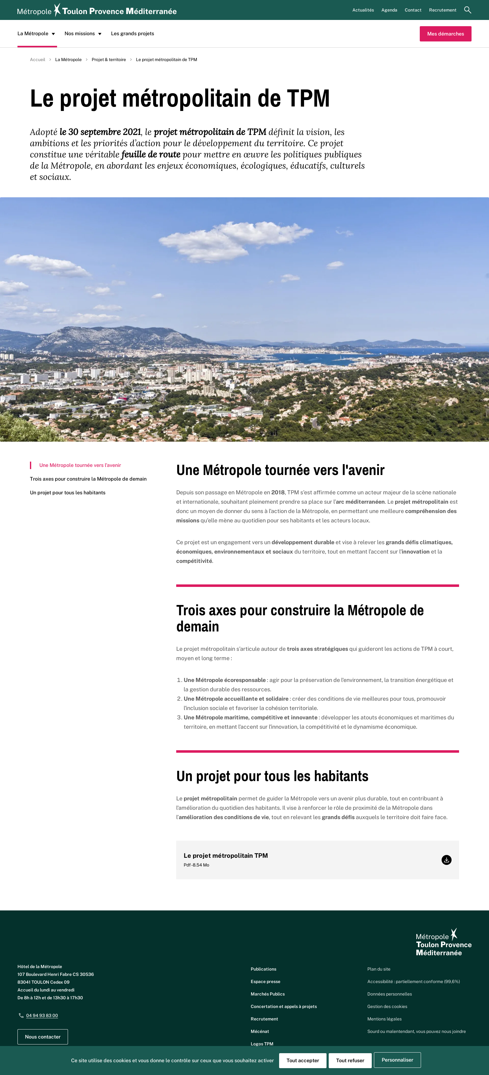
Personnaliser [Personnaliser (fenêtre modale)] (397, 1060)
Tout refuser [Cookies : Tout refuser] (350, 1060)
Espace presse (265, 981)
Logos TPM (262, 1043)
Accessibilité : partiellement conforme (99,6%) (413, 981)
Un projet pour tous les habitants (67, 493)
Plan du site (378, 969)
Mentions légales (384, 1018)
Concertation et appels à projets (284, 1006)
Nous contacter (43, 1037)
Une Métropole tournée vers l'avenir (80, 465)
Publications (263, 969)
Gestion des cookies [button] (387, 1006)
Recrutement (443, 9)
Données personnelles (389, 993)
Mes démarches (445, 34)
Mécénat (260, 1031)
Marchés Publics (268, 993)
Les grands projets (132, 33)
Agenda (389, 9)
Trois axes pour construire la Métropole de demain (88, 479)
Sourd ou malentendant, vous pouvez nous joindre (416, 1031)
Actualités (363, 9)
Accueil (37, 59)
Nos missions (84, 33)
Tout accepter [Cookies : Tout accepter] (303, 1060)
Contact (413, 9)
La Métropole (37, 33)
